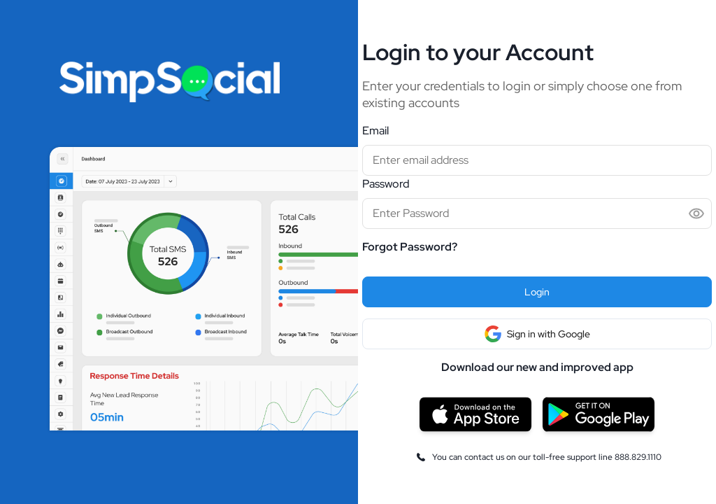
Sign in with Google (537, 334)
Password (386, 183)
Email (375, 130)
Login (537, 292)
